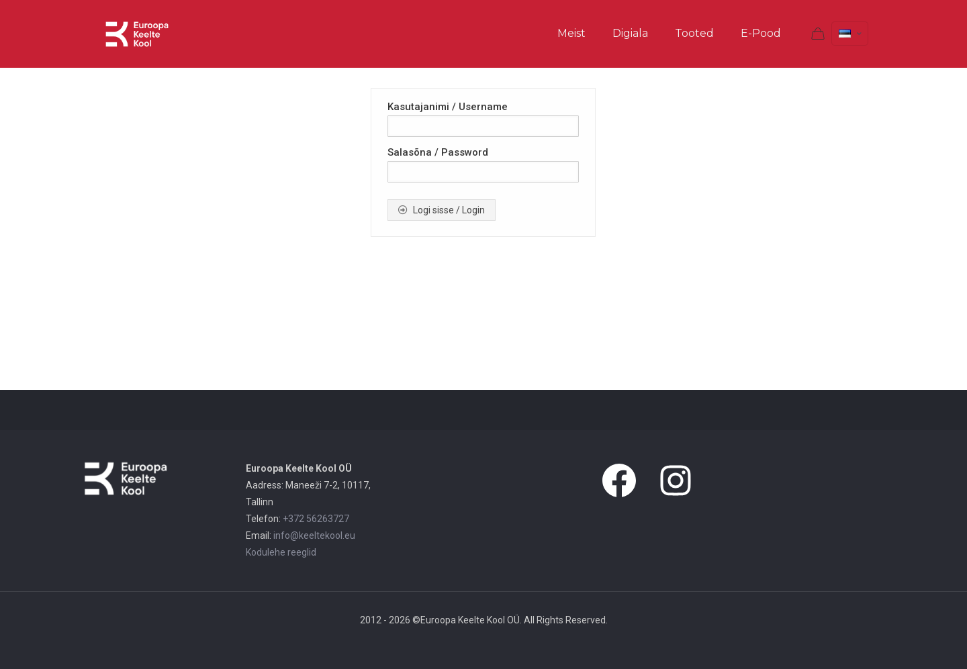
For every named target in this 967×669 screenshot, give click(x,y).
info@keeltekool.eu (314, 535)
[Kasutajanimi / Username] (483, 126)
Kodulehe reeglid (281, 552)
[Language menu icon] (849, 33)
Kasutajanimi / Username (447, 107)
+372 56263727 (316, 518)
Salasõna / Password (437, 152)
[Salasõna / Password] (483, 172)
